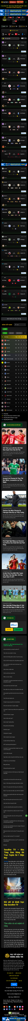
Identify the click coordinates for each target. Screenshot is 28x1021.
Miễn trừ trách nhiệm (8, 676)
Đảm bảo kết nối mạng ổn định (10, 803)
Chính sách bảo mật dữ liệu (9, 673)
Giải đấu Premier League (9, 714)
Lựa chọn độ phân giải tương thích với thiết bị (13, 807)
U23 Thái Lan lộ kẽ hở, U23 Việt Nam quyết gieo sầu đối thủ (13, 449)
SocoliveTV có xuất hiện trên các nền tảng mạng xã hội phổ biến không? (14, 821)
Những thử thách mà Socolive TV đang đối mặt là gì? (14, 831)
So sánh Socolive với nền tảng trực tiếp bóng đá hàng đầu (14, 772)
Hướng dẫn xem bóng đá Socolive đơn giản (12, 779)
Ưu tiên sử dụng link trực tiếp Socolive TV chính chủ (13, 811)
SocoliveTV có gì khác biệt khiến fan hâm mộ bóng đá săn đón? (13, 681)
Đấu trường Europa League (9, 737)
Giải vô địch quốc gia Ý (8, 718)
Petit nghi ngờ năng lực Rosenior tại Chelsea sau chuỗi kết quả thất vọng (14, 543)
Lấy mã (14, 984)
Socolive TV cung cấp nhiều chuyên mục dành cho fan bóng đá (13, 749)
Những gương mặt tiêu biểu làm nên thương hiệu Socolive (13, 795)
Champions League (8, 733)
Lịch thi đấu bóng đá (8, 753)
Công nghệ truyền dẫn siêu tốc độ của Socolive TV (13, 694)
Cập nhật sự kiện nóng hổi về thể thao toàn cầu (13, 757)
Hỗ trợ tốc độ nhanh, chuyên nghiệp (11, 705)
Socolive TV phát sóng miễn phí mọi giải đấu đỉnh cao (14, 710)
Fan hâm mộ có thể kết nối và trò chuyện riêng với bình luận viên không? (14, 826)
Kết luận (5, 845)
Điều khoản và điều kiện (9, 669)
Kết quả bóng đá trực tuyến (9, 768)
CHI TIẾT (9, 629)
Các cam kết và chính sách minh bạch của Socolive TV (12, 665)
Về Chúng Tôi (10, 973)
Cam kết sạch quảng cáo (9, 698)
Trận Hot (13, 26)
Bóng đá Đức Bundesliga (9, 725)
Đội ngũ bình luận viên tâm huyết (10, 685)
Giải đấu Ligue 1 (7, 729)
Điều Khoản (18, 973)
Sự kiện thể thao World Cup (9, 740)
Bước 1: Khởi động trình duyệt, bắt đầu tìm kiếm (13, 783)
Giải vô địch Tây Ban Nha (9, 722)
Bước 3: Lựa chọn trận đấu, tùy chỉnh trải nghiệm (14, 790)
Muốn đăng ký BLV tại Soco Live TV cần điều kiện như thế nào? (14, 840)
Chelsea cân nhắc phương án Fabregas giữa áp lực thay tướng (13, 511)
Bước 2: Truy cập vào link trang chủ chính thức (13, 787)
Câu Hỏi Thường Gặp (11, 980)
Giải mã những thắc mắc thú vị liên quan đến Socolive (13, 816)
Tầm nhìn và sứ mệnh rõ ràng (10, 653)
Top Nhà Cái (13, 2)
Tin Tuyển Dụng (14, 978)
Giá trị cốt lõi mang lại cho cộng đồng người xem (14, 660)
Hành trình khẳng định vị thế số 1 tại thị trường (13, 656)
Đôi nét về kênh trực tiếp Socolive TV (11, 649)
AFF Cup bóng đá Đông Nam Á (10, 744)
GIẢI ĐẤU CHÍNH (14, 30)
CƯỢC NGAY (18, 629)
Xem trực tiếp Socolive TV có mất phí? (12, 836)
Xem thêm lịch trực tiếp (14, 318)
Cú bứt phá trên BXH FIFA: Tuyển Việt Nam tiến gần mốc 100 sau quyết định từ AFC (13, 575)
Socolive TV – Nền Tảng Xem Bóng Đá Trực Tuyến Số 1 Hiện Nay (13, 645)
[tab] (5, 19)
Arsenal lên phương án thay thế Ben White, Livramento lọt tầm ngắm (13, 480)
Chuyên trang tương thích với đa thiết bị (12, 702)
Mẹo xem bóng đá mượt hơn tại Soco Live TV (13, 799)
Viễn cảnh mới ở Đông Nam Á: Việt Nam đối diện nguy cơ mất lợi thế (13, 606)
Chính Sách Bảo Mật (14, 975)
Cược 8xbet (20, 2)
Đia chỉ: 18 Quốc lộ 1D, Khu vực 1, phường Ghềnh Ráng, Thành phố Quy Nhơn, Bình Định (13, 1001)
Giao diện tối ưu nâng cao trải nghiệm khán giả (13, 689)
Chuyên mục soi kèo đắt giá (9, 760)
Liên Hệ (20, 980)
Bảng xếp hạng (7, 764)
